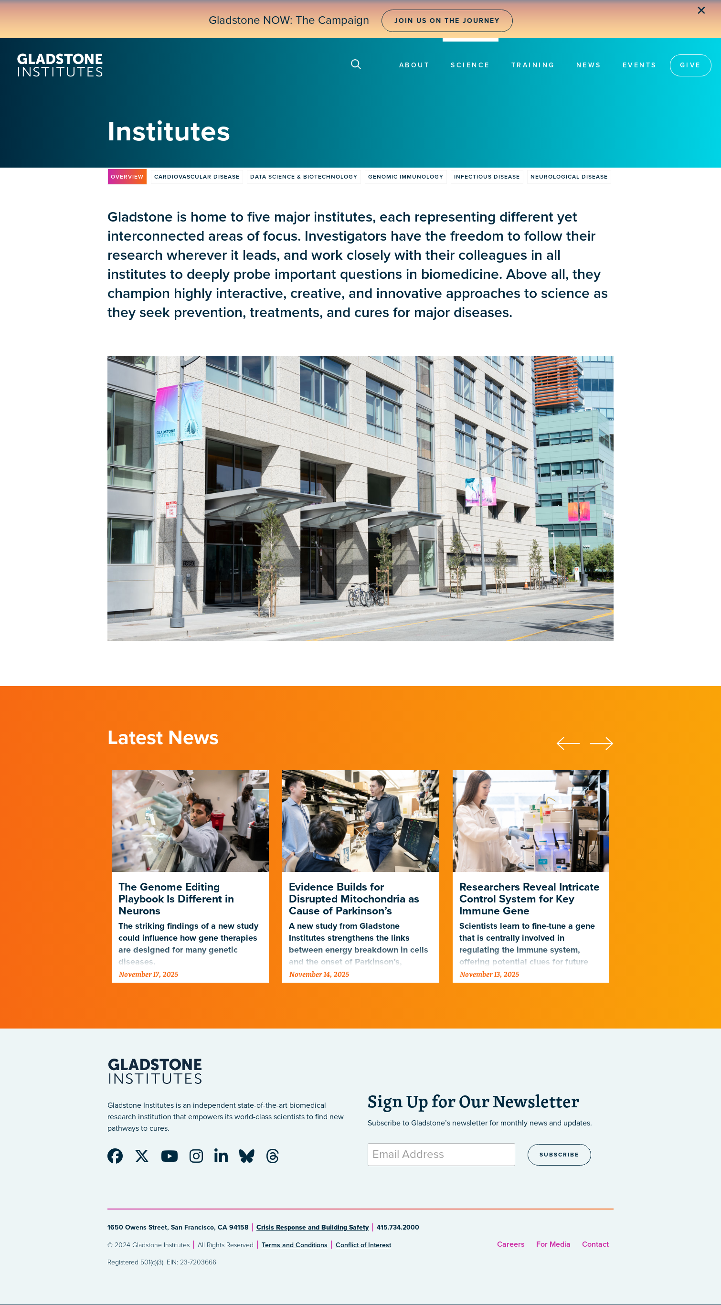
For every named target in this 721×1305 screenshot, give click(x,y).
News (589, 65)
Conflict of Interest (363, 1245)
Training (533, 65)
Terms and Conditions (295, 1245)
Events (640, 65)
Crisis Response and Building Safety (312, 1227)
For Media (553, 1244)
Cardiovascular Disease (197, 176)
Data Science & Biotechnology (304, 176)
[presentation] (573, 742)
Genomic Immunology (406, 176)
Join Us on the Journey (447, 21)
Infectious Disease (487, 176)
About (414, 65)
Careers (511, 1244)
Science (470, 65)
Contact (595, 1244)
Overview (127, 176)
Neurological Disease (569, 176)
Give (690, 65)
